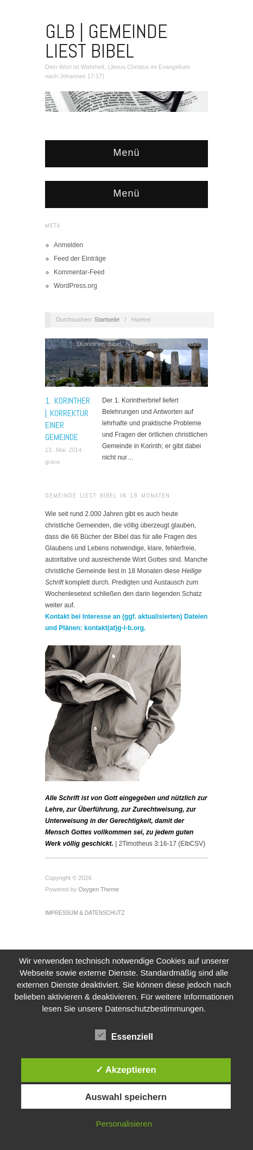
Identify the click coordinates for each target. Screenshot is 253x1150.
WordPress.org (75, 286)
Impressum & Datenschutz (85, 913)
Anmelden (68, 245)
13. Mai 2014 (63, 450)
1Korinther (90, 344)
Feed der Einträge (80, 258)
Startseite (106, 319)
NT (128, 344)
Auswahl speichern (126, 1097)
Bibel (114, 344)
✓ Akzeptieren (126, 1069)
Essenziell (124, 1034)
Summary (190, 344)
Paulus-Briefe (155, 344)
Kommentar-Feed (79, 272)
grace (52, 461)
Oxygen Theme (98, 889)
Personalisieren (124, 1123)
